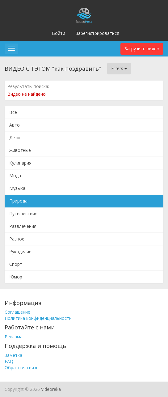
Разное (16, 239)
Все (13, 112)
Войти (58, 33)
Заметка (13, 355)
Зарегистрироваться (97, 33)
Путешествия (23, 213)
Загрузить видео (141, 49)
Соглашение (17, 312)
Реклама (14, 337)
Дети (14, 137)
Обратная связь (22, 367)
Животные (20, 150)
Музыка (17, 188)
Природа (18, 201)
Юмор (15, 277)
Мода (15, 175)
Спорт (15, 264)
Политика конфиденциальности (38, 318)
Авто (14, 125)
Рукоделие (20, 251)
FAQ (9, 361)
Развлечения (22, 226)
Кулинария (20, 163)
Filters (119, 68)
